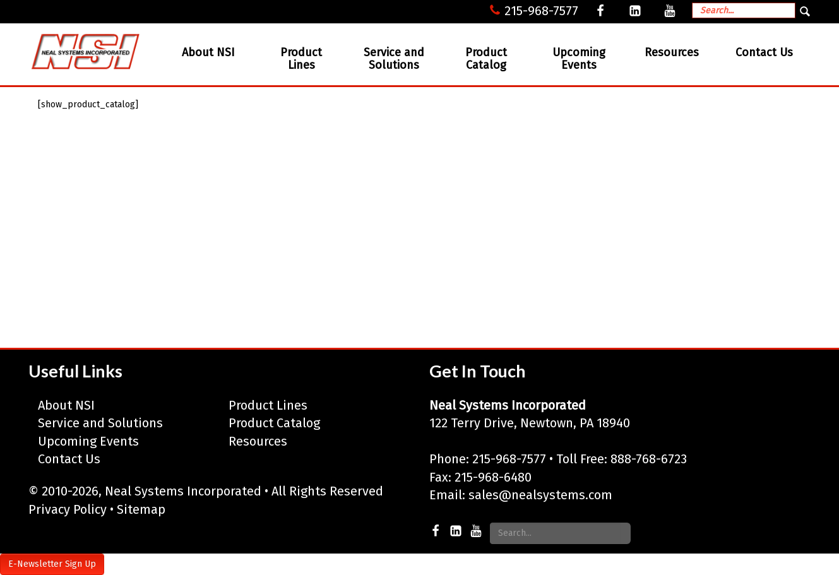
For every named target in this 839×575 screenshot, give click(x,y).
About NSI (208, 52)
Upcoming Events (578, 58)
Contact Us (764, 52)
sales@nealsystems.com (540, 494)
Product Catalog (486, 58)
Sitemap (141, 509)
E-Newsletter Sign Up (52, 564)
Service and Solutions (394, 58)
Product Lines (301, 58)
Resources (672, 52)
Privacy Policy (67, 509)
